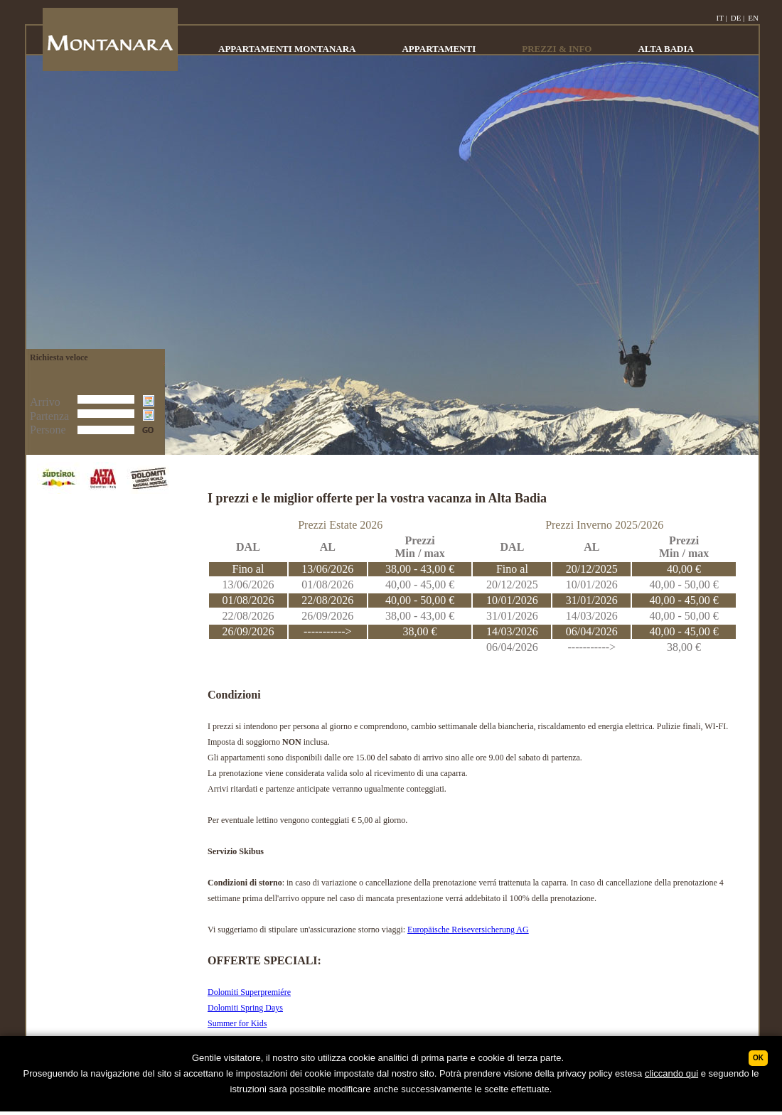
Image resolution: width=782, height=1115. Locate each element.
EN (753, 18)
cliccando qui (671, 1073)
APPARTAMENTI (439, 48)
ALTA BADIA (665, 48)
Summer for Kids (237, 1023)
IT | (722, 18)
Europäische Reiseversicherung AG (468, 929)
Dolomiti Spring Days (245, 1008)
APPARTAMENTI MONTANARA (286, 48)
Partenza (49, 416)
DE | (738, 18)
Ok (758, 1058)
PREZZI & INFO (556, 48)
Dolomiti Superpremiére (249, 992)
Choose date (150, 402)
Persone (48, 430)
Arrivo (45, 402)
